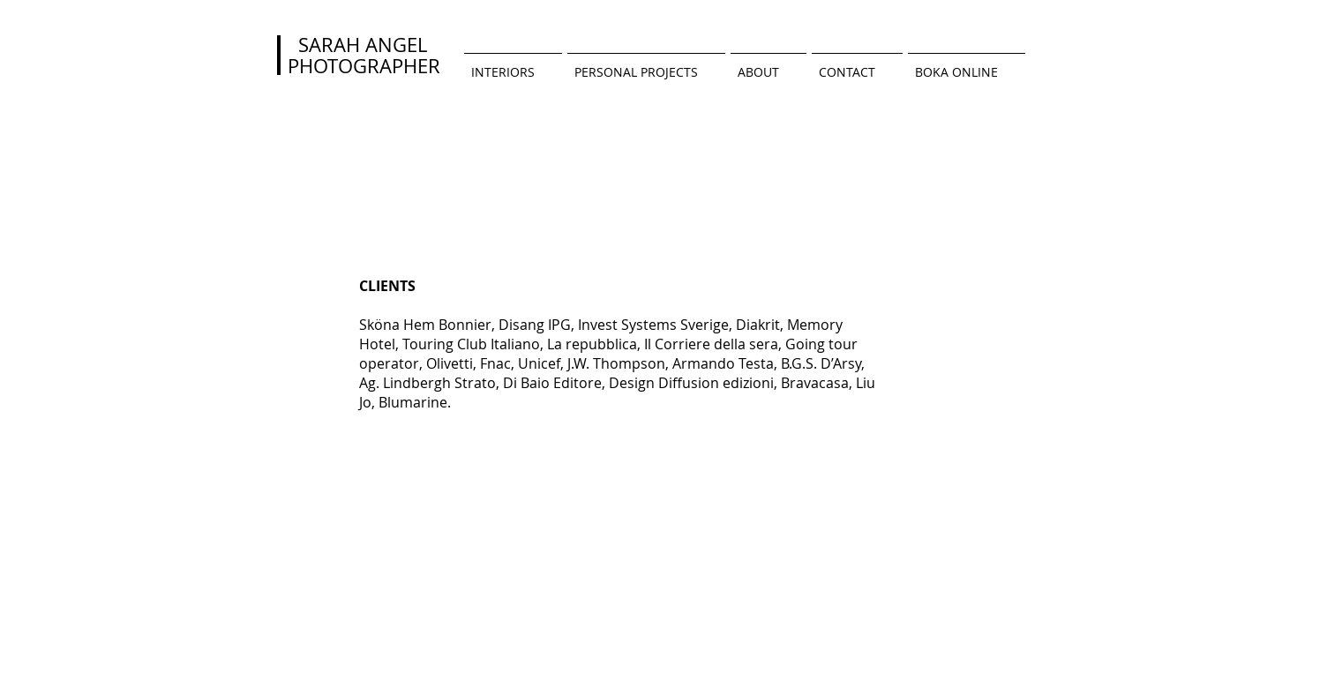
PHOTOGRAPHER (364, 66)
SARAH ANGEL (357, 44)
